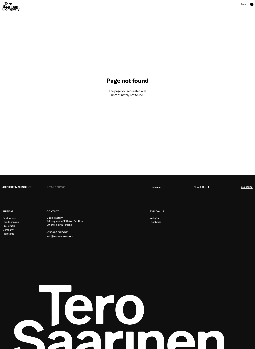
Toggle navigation (251, 4)
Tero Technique (10, 221)
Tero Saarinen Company (11, 6)
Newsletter (200, 186)
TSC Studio (8, 225)
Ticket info (8, 233)
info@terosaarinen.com (60, 236)
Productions (9, 218)
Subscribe (247, 186)
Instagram (155, 218)
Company (7, 229)
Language (155, 186)
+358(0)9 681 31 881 (58, 232)
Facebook (155, 221)
